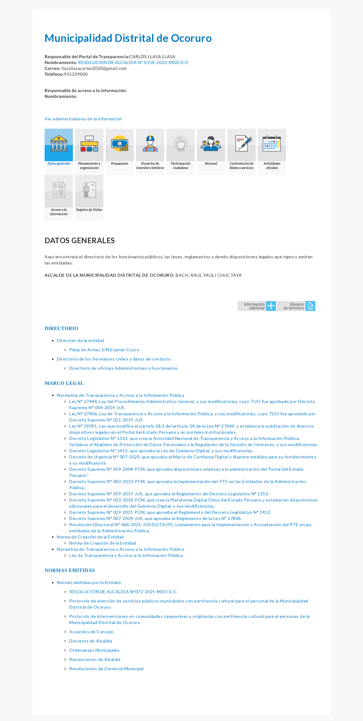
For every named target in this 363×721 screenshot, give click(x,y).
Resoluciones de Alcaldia (94, 659)
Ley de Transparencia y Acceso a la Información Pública (126, 555)
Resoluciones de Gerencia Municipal (106, 668)
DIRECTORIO (61, 328)
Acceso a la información (59, 195)
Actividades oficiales (272, 149)
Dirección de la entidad (80, 340)
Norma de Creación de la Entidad (90, 536)
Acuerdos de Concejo (91, 631)
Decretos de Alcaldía (90, 640)
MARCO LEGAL (64, 383)
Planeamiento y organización (89, 149)
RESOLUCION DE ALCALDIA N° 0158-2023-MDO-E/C (133, 62)
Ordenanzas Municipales (94, 650)
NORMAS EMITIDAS (70, 570)
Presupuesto (120, 147)
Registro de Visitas (89, 193)
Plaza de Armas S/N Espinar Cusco (104, 349)
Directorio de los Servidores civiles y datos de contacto (114, 358)
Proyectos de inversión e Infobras (150, 149)
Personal (211, 147)
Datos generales (59, 147)
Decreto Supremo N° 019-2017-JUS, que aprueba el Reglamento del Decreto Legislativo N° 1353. (169, 493)
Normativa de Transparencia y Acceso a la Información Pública (120, 395)
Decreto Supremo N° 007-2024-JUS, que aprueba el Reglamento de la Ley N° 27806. (155, 518)
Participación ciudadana (180, 149)
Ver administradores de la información (83, 118)
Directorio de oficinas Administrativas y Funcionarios (123, 368)
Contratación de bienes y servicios (241, 149)
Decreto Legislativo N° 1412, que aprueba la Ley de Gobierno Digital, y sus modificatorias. (161, 450)
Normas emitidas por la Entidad (89, 582)
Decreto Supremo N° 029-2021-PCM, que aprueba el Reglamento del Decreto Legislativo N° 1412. (170, 512)
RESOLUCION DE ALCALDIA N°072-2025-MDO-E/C (123, 591)
